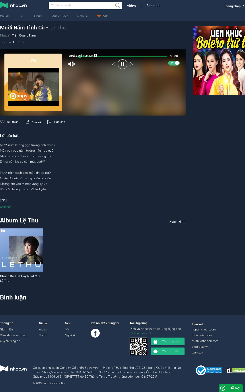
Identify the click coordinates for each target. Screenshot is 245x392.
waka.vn (197, 352)
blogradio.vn (200, 346)
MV (67, 329)
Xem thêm (177, 221)
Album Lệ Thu (19, 220)
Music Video (59, 16)
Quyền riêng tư (10, 341)
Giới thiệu (6, 329)
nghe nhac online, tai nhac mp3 (13, 6)
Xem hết (5, 207)
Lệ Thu (57, 27)
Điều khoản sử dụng (13, 335)
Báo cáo (56, 122)
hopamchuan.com (204, 329)
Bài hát (43, 323)
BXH (21, 16)
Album (38, 16)
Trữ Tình (18, 42)
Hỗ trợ (234, 388)
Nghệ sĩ (82, 16)
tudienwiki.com (202, 335)
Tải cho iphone (167, 341)
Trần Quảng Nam (24, 35)
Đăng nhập (233, 6)
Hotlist (43, 335)
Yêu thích (9, 122)
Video (131, 6)
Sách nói (153, 6)
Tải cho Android (167, 351)
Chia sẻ (33, 122)
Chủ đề (5, 16)
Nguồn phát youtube (83, 55)
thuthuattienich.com (205, 341)
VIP (102, 16)
